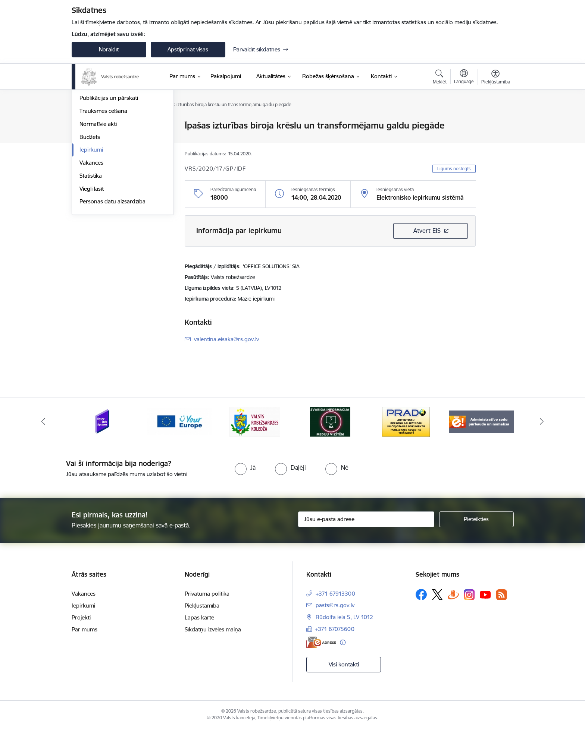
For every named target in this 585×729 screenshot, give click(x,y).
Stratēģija (91, 138)
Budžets (89, 216)
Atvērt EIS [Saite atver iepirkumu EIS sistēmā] (427, 230)
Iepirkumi (91, 229)
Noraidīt (109, 49)
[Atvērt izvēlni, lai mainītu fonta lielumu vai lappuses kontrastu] (496, 78)
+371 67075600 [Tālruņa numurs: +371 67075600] (334, 629)
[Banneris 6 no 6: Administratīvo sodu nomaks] (481, 421)
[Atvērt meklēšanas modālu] (439, 78)
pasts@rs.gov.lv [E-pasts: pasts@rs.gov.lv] (335, 605)
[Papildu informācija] (342, 642)
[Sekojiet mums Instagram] (469, 594)
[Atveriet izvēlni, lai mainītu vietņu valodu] (464, 77)
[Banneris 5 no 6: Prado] (406, 421)
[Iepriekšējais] (43, 421)
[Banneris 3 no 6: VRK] (254, 421)
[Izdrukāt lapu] (495, 122)
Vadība (88, 125)
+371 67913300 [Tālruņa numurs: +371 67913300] (335, 593)
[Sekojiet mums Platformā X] (437, 594)
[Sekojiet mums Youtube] (485, 594)
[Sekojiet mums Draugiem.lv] (453, 594)
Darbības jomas (99, 164)
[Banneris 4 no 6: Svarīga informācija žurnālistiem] (330, 421)
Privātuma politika (207, 593)
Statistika (90, 255)
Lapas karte (199, 617)
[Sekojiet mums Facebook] (421, 594)
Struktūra (91, 151)
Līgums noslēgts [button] (454, 168)
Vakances (91, 242)
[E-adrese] (321, 642)
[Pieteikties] (476, 519)
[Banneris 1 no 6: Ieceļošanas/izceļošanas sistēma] (103, 421)
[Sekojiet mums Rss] (501, 594)
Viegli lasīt (91, 268)
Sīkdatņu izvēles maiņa (213, 629)
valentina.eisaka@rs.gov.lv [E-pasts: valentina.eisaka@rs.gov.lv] (226, 339)
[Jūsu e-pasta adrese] (366, 519)
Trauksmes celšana (103, 190)
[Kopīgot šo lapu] (495, 141)
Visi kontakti (344, 664)
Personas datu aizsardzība (112, 281)
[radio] (245, 467)
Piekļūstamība (202, 605)
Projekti (81, 617)
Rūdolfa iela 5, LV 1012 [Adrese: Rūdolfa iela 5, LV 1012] (344, 617)
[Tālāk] (542, 421)
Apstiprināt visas (188, 49)
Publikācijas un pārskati (108, 177)
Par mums (84, 629)
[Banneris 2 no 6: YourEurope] (179, 421)
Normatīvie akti (98, 203)
